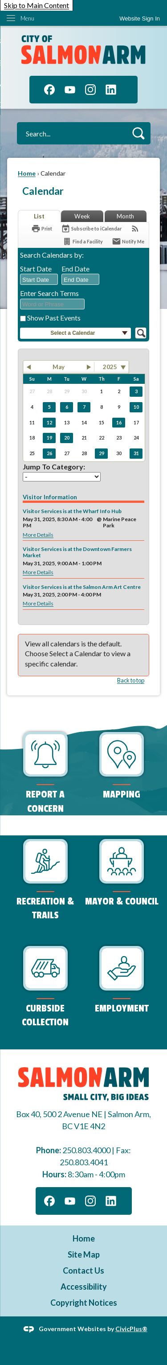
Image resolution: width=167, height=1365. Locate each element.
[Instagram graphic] (90, 89)
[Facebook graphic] (49, 89)
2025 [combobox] (110, 366)
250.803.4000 (86, 1150)
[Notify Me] (128, 241)
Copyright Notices (83, 1302)
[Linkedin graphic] (111, 89)
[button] (138, 133)
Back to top (130, 680)
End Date (75, 268)
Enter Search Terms (49, 293)
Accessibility (84, 1286)
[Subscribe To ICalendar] (91, 228)
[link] (139, 18)
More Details (38, 534)
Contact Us (83, 1270)
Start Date (36, 268)
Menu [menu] (27, 18)
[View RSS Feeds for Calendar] (135, 228)
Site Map (84, 1254)
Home (27, 173)
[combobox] (38, 279)
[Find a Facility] (82, 241)
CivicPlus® (131, 1328)
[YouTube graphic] (70, 89)
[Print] (41, 228)
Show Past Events (54, 317)
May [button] (59, 366)
